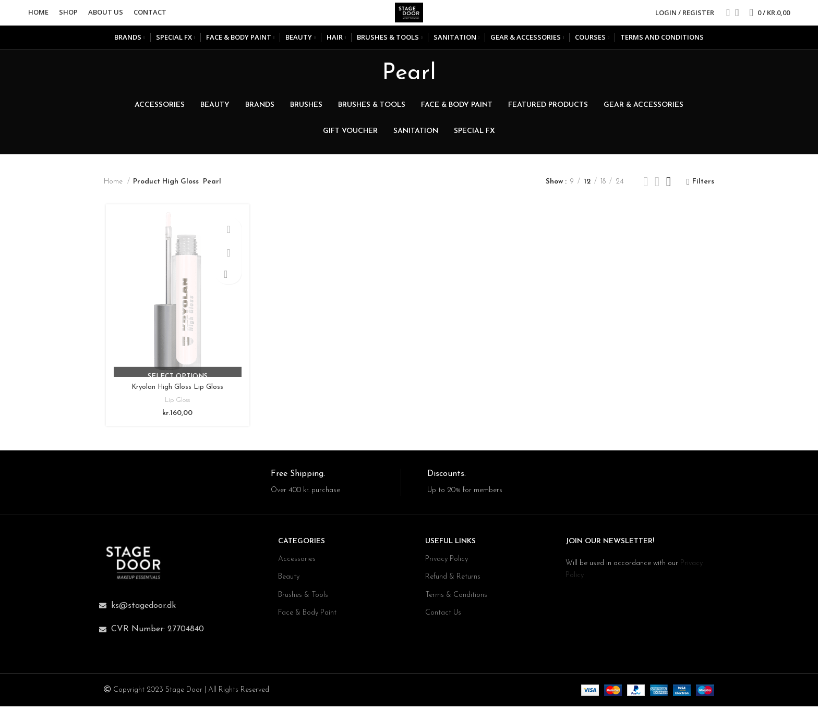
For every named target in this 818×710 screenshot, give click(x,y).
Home (114, 188)
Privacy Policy (446, 563)
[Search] (724, 15)
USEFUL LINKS (450, 545)
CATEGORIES (301, 545)
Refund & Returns (452, 580)
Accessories (297, 563)
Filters (703, 188)
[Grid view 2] (645, 187)
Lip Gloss (176, 407)
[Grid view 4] (668, 187)
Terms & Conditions (456, 599)
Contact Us (443, 616)
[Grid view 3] (657, 187)
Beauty (288, 580)
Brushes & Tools (303, 599)
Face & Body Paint (307, 616)
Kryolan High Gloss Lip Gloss (176, 394)
